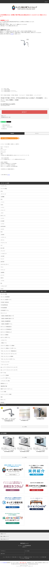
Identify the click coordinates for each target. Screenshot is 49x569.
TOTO (5, 88)
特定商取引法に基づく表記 (5, 117)
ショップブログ (22, 558)
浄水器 (8, 88)
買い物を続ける (3, 128)
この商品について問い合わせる (6, 126)
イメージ (36, 133)
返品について (3, 115)
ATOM (28, 558)
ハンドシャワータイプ (14, 91)
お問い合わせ (3, 553)
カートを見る (27, 550)
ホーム (2, 88)
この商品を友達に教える (5, 125)
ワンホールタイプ (13, 90)
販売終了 (24, 112)
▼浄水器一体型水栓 (7, 89)
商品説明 (12, 133)
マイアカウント (3, 550)
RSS (26, 558)
